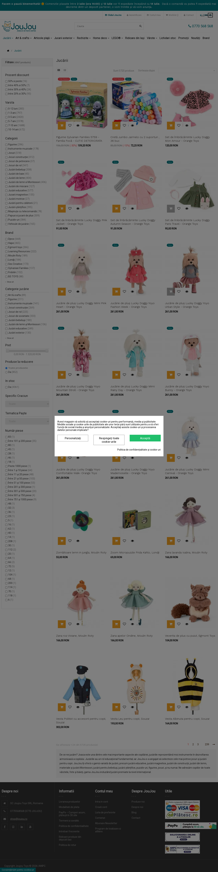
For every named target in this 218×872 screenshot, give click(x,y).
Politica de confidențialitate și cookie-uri (139, 449)
